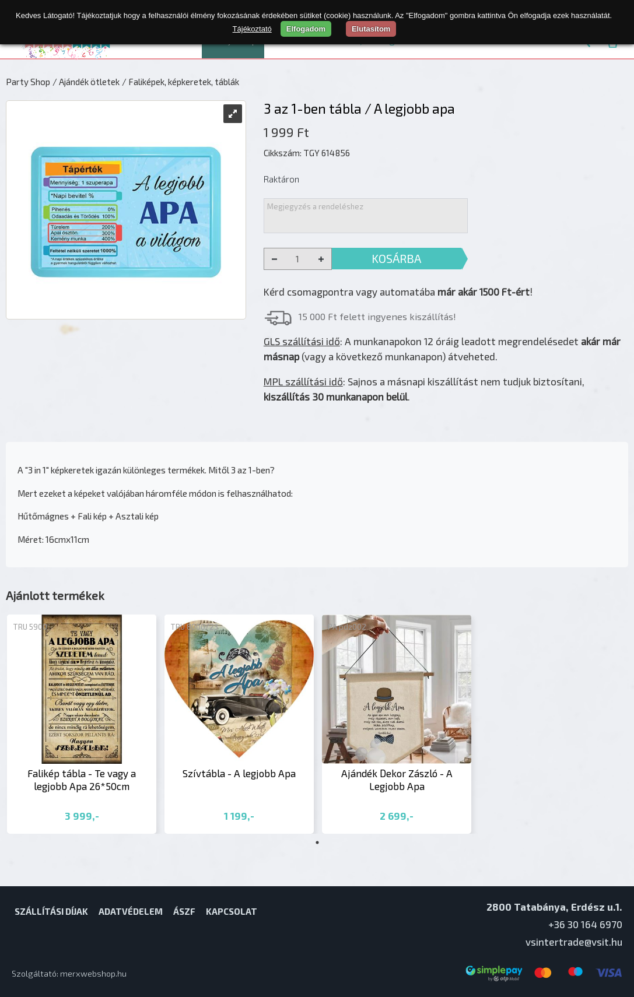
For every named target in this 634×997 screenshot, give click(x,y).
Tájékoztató (252, 28)
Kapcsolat (231, 911)
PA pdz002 (347, 626)
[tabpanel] (81, 724)
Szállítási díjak (51, 911)
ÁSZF (184, 911)
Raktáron (281, 179)
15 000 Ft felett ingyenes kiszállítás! (377, 316)
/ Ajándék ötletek (86, 81)
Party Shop (28, 81)
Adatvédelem (131, 911)
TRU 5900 (30, 626)
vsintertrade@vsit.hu (574, 941)
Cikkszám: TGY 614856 (307, 153)
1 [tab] (317, 842)
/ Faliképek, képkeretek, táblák (180, 81)
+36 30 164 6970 (585, 924)
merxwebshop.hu (93, 973)
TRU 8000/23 (194, 626)
